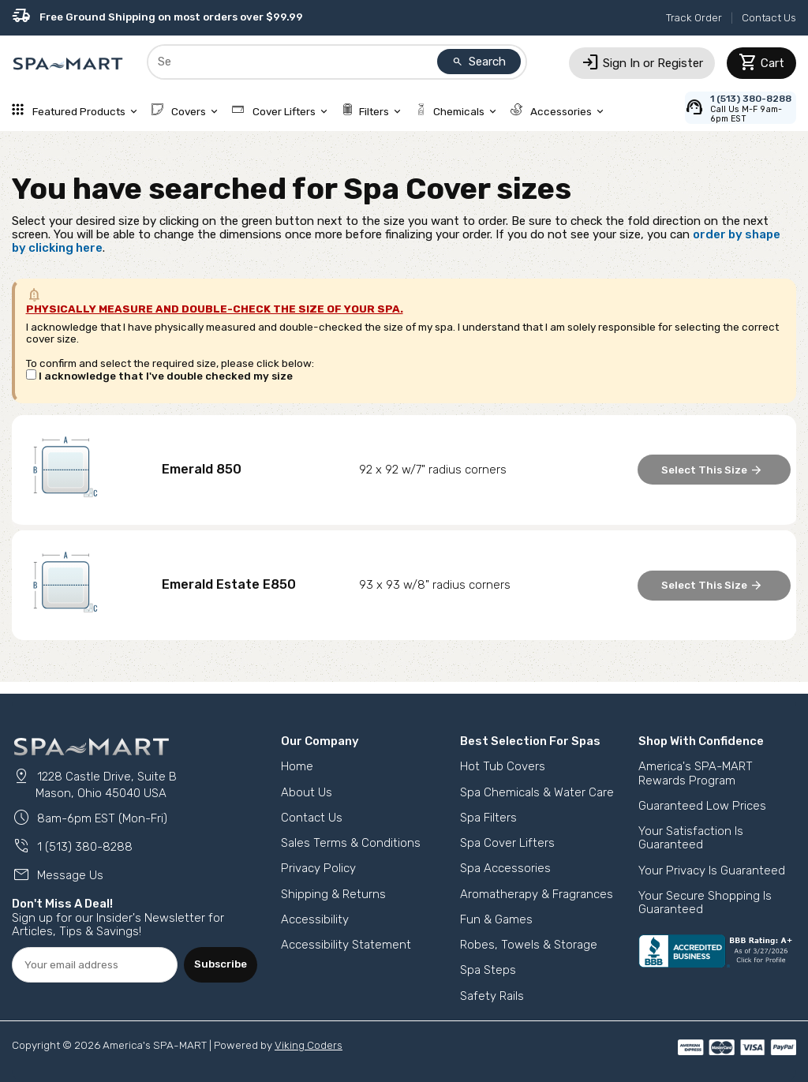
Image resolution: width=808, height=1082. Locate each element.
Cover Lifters (281, 111)
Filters (373, 111)
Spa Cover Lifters (507, 843)
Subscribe (220, 963)
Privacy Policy (318, 868)
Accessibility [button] (315, 919)
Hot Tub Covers (502, 766)
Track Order (694, 17)
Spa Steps (488, 970)
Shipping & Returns (333, 894)
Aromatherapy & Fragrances (536, 894)
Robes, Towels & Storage (528, 945)
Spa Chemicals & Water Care (537, 792)
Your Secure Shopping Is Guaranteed (705, 902)
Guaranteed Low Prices (702, 806)
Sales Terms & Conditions (351, 843)
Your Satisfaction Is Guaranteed (690, 838)
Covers (186, 111)
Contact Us (769, 17)
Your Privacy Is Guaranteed (711, 870)
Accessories (559, 111)
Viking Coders (308, 1045)
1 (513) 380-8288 (72, 847)
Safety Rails (492, 996)
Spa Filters (488, 818)
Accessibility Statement (346, 945)
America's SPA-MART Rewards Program (695, 773)
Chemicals (457, 111)
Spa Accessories (505, 868)
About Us (306, 792)
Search (479, 61)
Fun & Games (496, 919)
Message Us (57, 875)
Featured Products (76, 111)
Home (297, 766)
